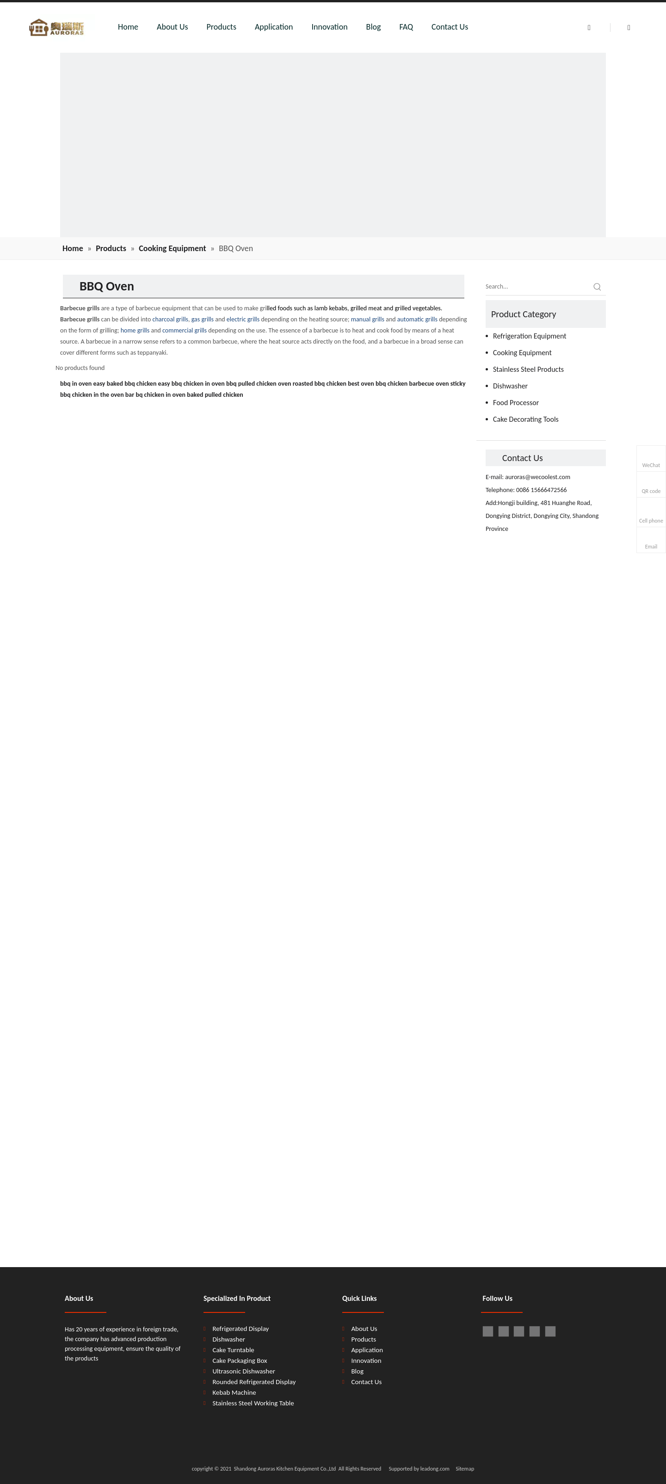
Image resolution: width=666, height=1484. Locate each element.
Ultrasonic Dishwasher (243, 1371)
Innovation (329, 27)
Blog (373, 27)
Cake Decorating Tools (526, 419)
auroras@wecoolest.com (537, 477)
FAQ (406, 27)
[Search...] (537, 286)
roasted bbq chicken (319, 384)
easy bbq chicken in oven (191, 384)
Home (128, 27)
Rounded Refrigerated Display (254, 1382)
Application (274, 27)
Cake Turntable (233, 1350)
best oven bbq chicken (377, 384)
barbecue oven (429, 384)
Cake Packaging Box (239, 1360)
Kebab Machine (234, 1392)
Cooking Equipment (522, 352)
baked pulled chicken (215, 395)
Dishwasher (510, 386)
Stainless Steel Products (528, 369)
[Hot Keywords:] (597, 286)
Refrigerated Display (240, 1328)
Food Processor (516, 402)
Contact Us (450, 27)
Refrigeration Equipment (530, 336)
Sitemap (465, 1469)
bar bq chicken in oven (155, 395)
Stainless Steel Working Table (253, 1403)
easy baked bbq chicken (125, 384)
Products (221, 27)
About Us (172, 27)
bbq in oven (76, 384)
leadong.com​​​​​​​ (434, 1469)
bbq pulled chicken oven (258, 384)
